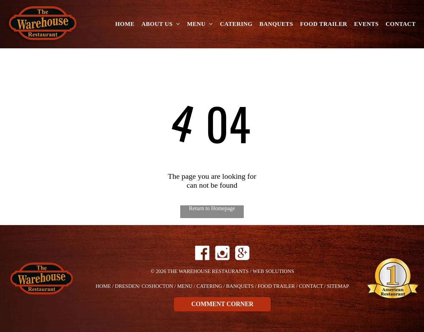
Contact (311, 286)
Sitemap (338, 286)
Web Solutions (273, 271)
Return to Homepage (212, 208)
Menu (184, 286)
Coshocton (157, 286)
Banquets (240, 286)
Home (103, 286)
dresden (127, 286)
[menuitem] (125, 24)
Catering (209, 286)
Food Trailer (276, 286)
